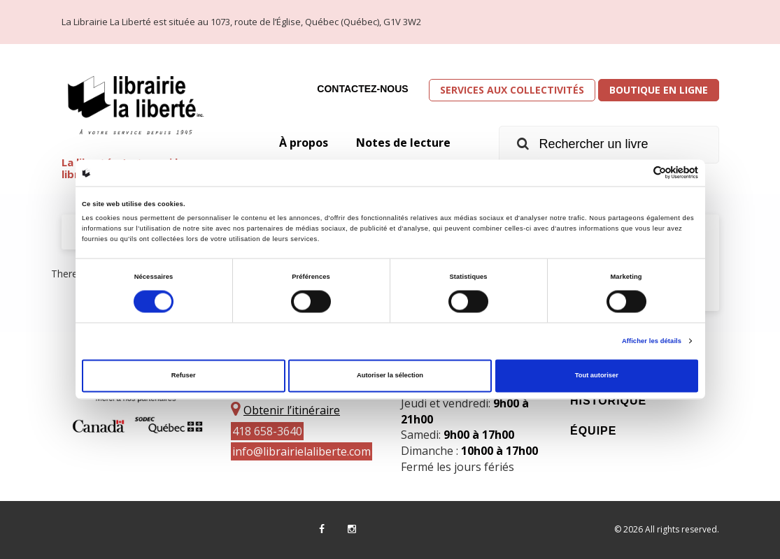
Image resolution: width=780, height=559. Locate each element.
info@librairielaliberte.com (301, 451)
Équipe (593, 431)
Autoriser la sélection (390, 375)
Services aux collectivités (512, 89)
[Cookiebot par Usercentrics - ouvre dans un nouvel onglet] (637, 173)
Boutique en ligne (658, 89)
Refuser (183, 375)
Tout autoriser (596, 375)
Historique (608, 401)
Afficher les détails (651, 340)
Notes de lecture (403, 142)
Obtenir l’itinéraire (291, 410)
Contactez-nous (362, 88)
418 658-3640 (267, 431)
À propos (303, 142)
